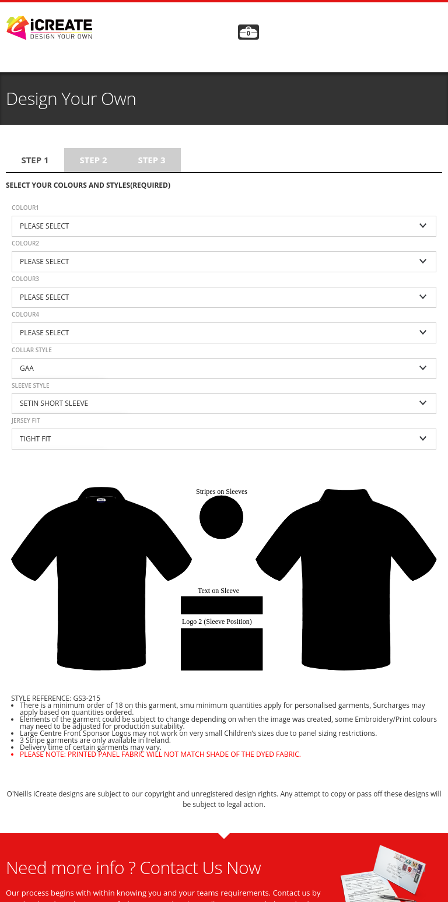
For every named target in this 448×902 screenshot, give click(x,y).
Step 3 (151, 160)
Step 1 (34, 160)
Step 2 (93, 160)
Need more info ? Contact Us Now (133, 867)
